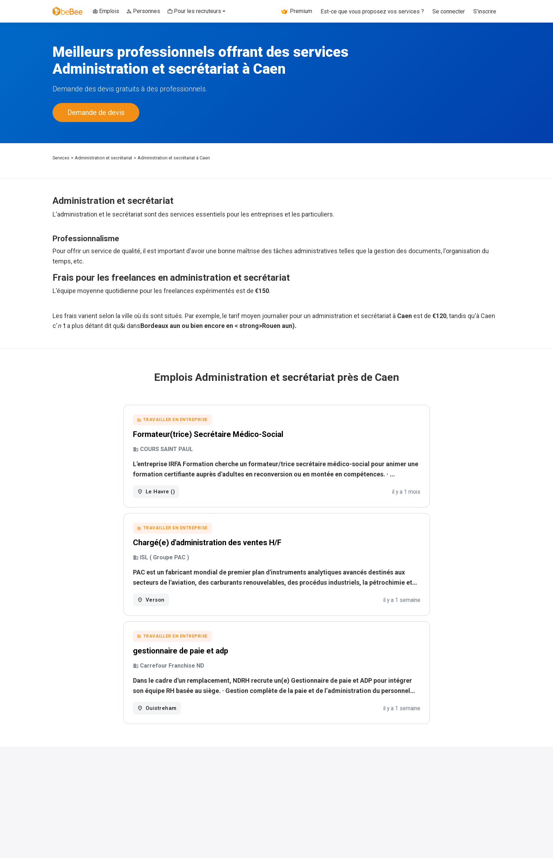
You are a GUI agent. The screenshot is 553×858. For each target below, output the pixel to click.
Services (61, 157)
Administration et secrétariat (103, 157)
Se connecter (448, 11)
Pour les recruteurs (194, 11)
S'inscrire (484, 11)
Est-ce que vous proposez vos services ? (372, 11)
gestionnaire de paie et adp (180, 650)
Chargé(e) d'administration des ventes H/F (207, 542)
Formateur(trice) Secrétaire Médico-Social (208, 434)
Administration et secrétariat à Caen (174, 157)
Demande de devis (95, 112)
